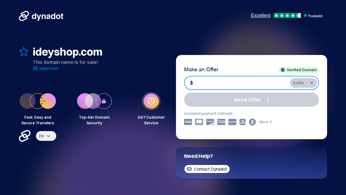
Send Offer (252, 99)
